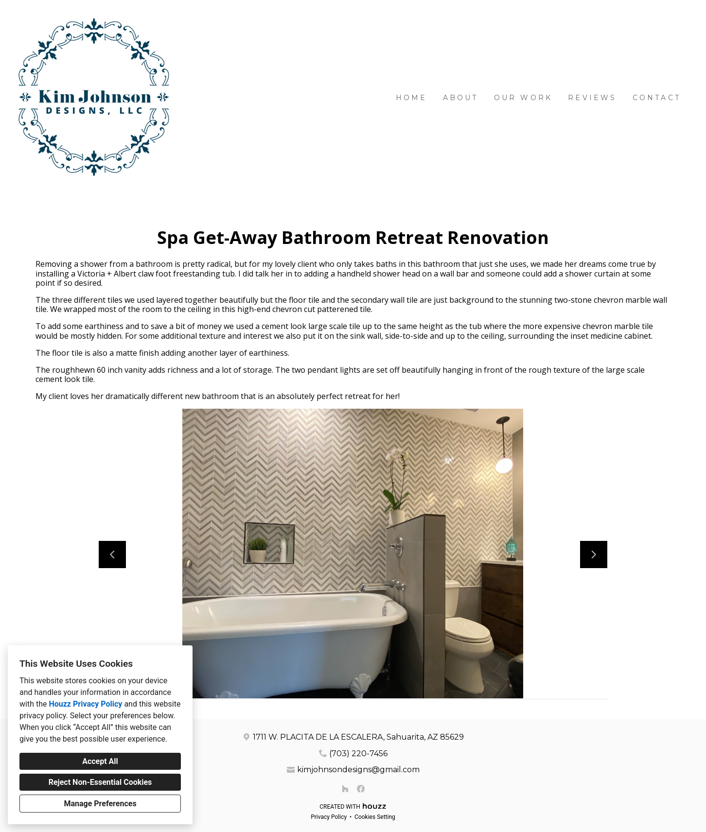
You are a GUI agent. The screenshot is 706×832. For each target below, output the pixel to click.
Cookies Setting (374, 817)
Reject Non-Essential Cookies (100, 782)
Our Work (523, 97)
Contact (657, 97)
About (460, 97)
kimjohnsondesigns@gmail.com (358, 769)
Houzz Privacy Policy (85, 704)
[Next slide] (593, 554)
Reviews (592, 97)
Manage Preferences (100, 803)
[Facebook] (360, 788)
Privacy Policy (329, 817)
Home (411, 97)
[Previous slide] (112, 554)
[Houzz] (345, 788)
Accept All (100, 761)
